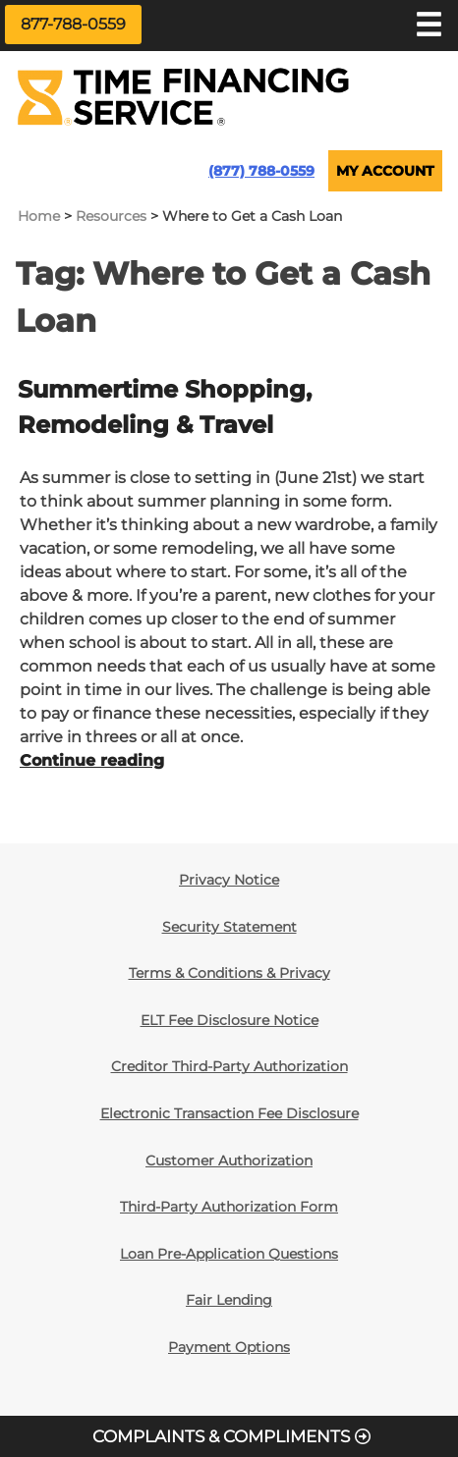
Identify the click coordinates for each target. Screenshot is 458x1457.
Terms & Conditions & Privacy (229, 973)
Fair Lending (229, 1300)
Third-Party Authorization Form (229, 1206)
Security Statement (229, 927)
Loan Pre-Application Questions (229, 1254)
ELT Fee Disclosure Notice (229, 1020)
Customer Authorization (229, 1160)
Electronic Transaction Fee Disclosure (229, 1113)
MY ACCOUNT (385, 171)
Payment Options (229, 1347)
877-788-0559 (73, 24)
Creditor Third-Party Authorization (229, 1066)
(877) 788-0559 (261, 171)
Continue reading (92, 760)
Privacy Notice (229, 880)
